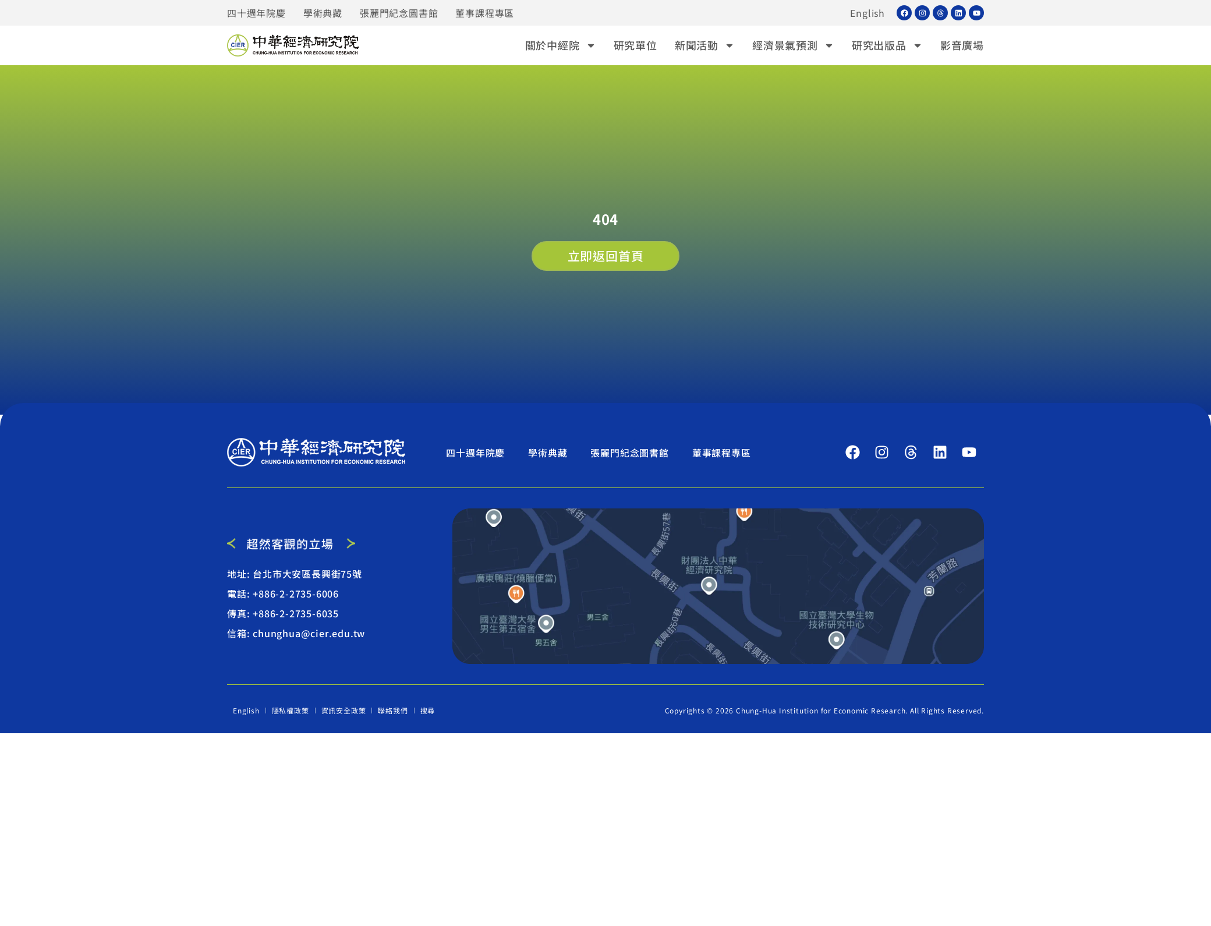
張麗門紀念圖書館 (399, 13)
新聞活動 (705, 45)
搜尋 (427, 710)
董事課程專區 (484, 13)
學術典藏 (322, 13)
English (867, 13)
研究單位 (635, 44)
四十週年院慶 (256, 13)
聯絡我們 (393, 710)
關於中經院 (560, 45)
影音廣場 (962, 44)
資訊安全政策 (343, 710)
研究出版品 (887, 45)
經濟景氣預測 (793, 45)
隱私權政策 (290, 710)
